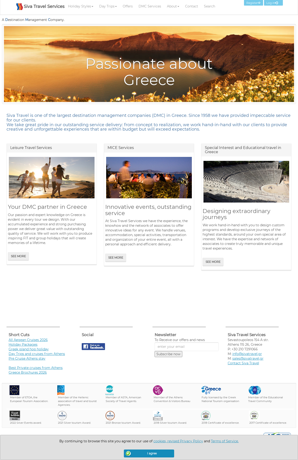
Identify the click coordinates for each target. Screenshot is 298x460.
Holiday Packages (23, 344)
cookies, (160, 441)
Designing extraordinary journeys (236, 214)
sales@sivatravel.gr (248, 358)
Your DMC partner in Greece (47, 206)
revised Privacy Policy (185, 441)
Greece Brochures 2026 (28, 372)
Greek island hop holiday (29, 349)
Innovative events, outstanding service (148, 209)
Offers (128, 6)
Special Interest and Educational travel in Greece (243, 149)
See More (18, 256)
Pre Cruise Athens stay (27, 358)
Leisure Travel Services (31, 147)
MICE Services (121, 147)
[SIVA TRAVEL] (40, 9)
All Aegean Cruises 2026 (28, 340)
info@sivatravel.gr (247, 354)
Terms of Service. (225, 441)
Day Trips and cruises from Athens (37, 354)
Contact (191, 6)
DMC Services (150, 6)
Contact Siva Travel (243, 363)
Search (209, 6)
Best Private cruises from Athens (36, 368)
